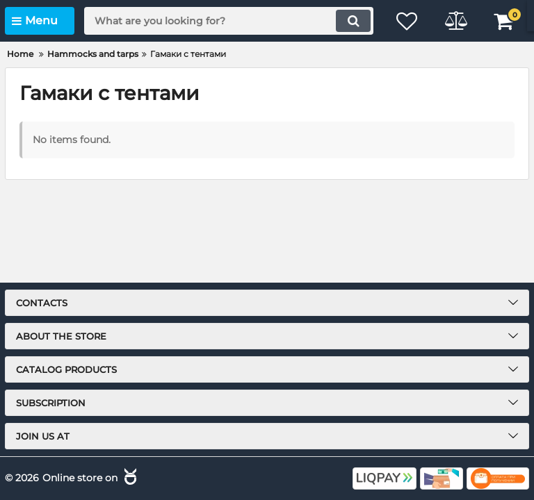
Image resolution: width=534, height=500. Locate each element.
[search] (228, 21)
